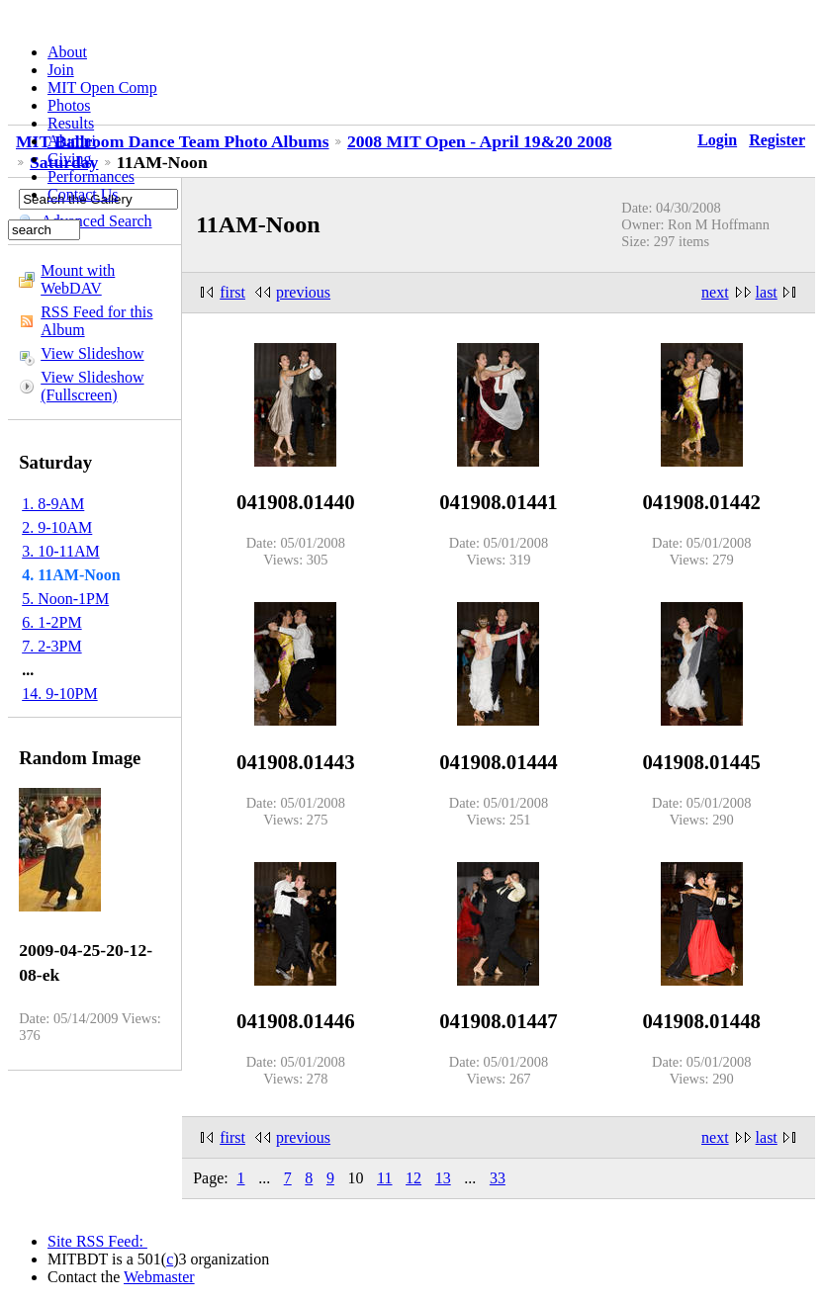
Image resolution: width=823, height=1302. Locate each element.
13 (443, 1178)
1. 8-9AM (53, 503)
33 (497, 1178)
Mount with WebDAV (78, 279)
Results (70, 123)
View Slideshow (92, 353)
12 (413, 1178)
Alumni (71, 140)
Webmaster (159, 1276)
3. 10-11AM (61, 551)
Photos (69, 105)
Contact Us (83, 194)
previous (303, 292)
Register (777, 139)
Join (60, 69)
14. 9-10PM (59, 693)
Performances (91, 176)
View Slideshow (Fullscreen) (92, 386)
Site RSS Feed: (97, 1241)
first (232, 292)
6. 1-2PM (51, 622)
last (766, 292)
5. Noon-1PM (65, 598)
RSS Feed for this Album (96, 321)
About (67, 51)
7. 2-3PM (51, 646)
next (715, 292)
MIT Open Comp (102, 87)
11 (384, 1178)
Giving (69, 158)
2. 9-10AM (57, 527)
